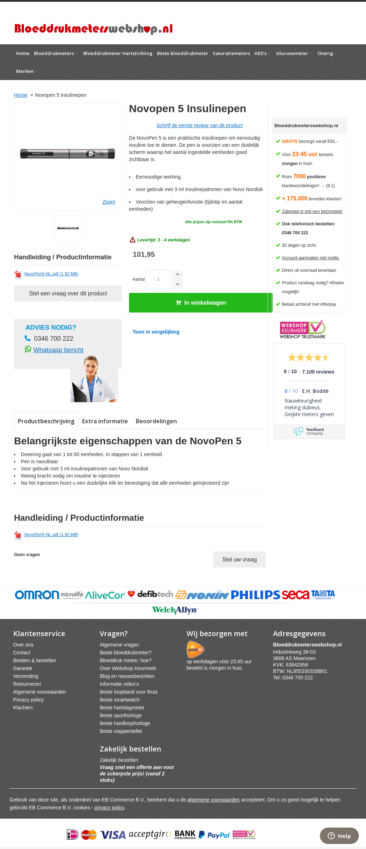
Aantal (139, 279)
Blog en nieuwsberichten (127, 676)
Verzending (25, 676)
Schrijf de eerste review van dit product (200, 125)
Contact (21, 652)
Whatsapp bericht (58, 350)
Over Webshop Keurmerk (128, 668)
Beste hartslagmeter (122, 707)
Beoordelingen (156, 421)
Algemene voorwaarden (39, 692)
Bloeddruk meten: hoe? (126, 660)
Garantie (23, 668)
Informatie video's (119, 684)
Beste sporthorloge (121, 715)
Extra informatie (105, 421)
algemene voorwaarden (214, 800)
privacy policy (109, 807)
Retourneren (27, 684)
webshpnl (309, 645)
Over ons (23, 645)
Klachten (23, 707)
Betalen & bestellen (34, 660)
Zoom (109, 202)
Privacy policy (28, 700)
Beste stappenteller (121, 731)
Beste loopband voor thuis (129, 692)
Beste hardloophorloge (125, 723)
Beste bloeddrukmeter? (126, 652)
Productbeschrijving (46, 421)
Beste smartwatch (119, 700)
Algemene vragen (119, 645)
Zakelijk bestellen (119, 760)
